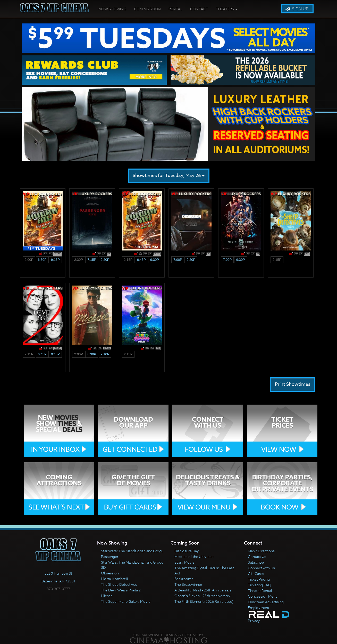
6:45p (141, 260)
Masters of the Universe (194, 556)
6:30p (42, 260)
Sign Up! (297, 9)
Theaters (226, 8)
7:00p (177, 260)
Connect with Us (261, 567)
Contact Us (257, 556)
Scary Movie (184, 562)
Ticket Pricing (259, 579)
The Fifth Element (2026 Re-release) (203, 601)
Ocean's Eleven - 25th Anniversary (202, 595)
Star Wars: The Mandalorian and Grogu (132, 550)
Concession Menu (262, 596)
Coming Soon (147, 8)
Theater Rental (260, 590)
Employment (258, 607)
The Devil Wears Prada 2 (121, 590)
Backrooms (183, 578)
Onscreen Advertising (266, 601)
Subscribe (256, 562)
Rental (175, 8)
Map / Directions (261, 550)
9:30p (154, 260)
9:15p (55, 260)
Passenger (109, 556)
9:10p (104, 354)
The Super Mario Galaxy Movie (125, 601)
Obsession (110, 573)
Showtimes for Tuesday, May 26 (169, 175)
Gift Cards (256, 573)
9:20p (104, 260)
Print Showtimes (292, 384)
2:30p (78, 260)
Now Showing (112, 8)
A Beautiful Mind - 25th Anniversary (203, 590)
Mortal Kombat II (114, 578)
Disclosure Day (186, 550)
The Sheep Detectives (119, 584)
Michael (107, 595)
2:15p (128, 260)
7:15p (91, 260)
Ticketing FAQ (259, 584)
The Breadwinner (188, 584)
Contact (199, 8)
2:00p (28, 260)
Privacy (254, 620)
